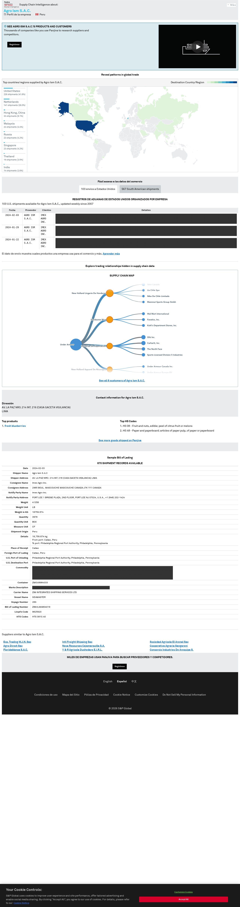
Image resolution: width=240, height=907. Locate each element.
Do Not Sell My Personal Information (184, 695)
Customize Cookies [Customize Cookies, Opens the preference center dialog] (183, 892)
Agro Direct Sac (12, 646)
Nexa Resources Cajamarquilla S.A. (83, 646)
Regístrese (14, 44)
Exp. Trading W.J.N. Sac (17, 642)
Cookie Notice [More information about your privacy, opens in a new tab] (21, 903)
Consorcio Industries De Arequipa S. (172, 650)
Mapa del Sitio (71, 695)
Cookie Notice (121, 695)
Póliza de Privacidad (96, 695)
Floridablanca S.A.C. (15, 650)
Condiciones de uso (46, 695)
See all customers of (122, 380)
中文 (134, 681)
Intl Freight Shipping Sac (77, 642)
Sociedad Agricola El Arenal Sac (169, 642)
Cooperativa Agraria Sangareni (169, 646)
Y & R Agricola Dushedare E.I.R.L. (82, 650)
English (107, 681)
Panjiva (11, 4)
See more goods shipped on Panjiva (120, 440)
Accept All (183, 900)
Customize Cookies (146, 695)
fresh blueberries (15, 426)
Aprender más (111, 253)
